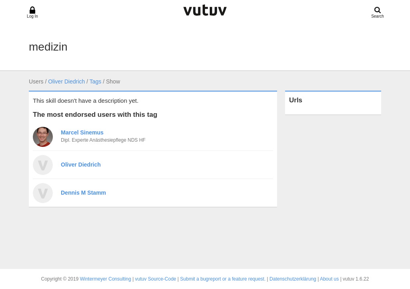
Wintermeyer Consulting (105, 279)
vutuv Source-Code (155, 279)
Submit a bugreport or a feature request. (222, 279)
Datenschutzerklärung (292, 279)
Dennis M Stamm (83, 192)
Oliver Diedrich (66, 81)
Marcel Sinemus (82, 132)
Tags (95, 81)
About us (329, 279)
